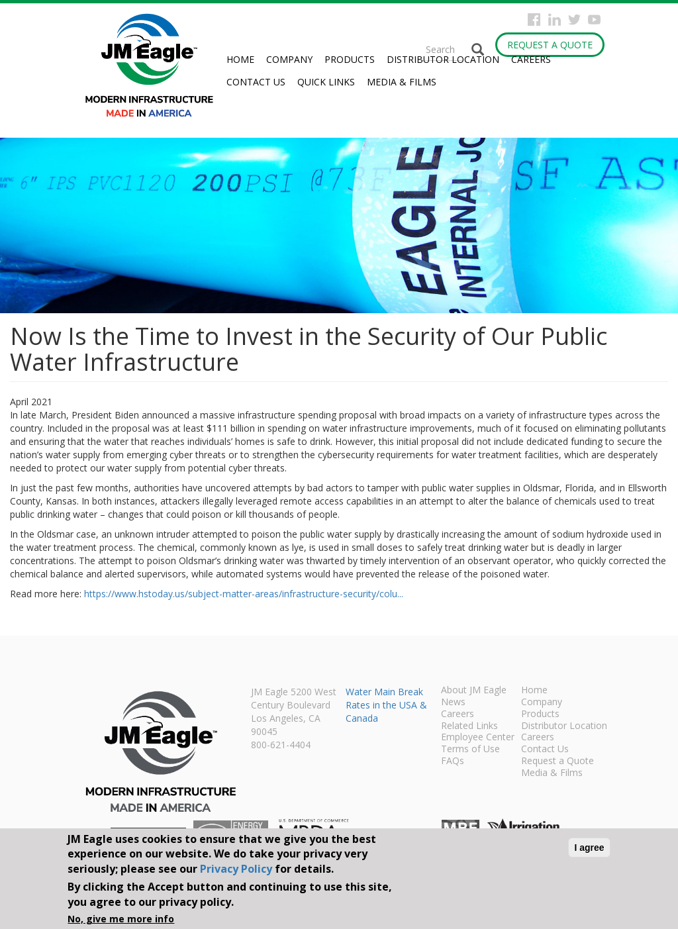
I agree (589, 847)
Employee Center (477, 737)
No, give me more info (121, 918)
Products (349, 59)
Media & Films (401, 81)
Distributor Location (443, 59)
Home (240, 59)
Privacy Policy (236, 868)
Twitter (574, 19)
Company (289, 59)
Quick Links (326, 81)
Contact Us (255, 81)
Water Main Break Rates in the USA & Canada (386, 704)
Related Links (469, 726)
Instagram (554, 19)
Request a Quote (550, 44)
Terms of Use (470, 749)
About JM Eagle (474, 690)
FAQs (452, 761)
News (453, 702)
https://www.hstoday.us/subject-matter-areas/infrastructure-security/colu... (243, 593)
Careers (531, 59)
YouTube (594, 19)
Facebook (534, 19)
